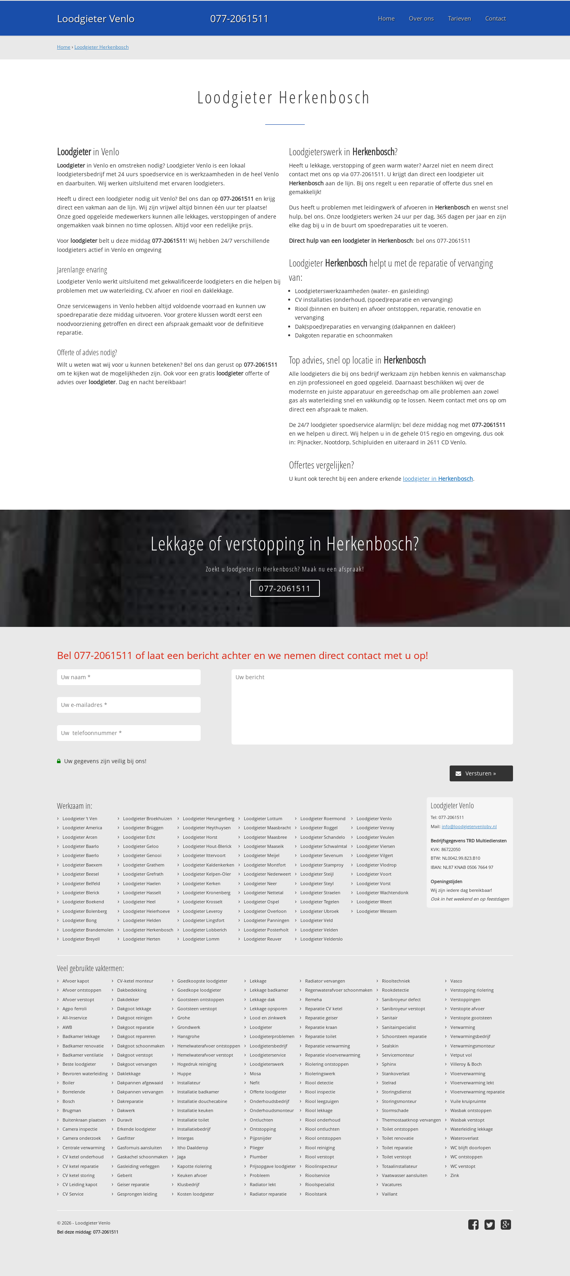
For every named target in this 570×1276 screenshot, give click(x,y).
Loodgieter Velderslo (321, 939)
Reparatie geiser (321, 1018)
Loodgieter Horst (200, 837)
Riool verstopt (319, 1157)
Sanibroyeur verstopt (403, 1008)
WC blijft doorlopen (470, 1147)
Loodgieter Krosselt (202, 902)
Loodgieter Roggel (319, 827)
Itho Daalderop (192, 1147)
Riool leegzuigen (322, 1101)
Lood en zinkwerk (268, 1018)
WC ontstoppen (466, 1157)
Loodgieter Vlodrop (377, 865)
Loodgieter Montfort (265, 865)
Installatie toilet (193, 1120)
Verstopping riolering (472, 990)
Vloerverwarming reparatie (477, 1092)
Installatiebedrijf (194, 1129)
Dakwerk (126, 1110)
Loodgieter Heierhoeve (146, 911)
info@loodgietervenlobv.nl (469, 826)
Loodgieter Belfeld (81, 883)
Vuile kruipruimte (468, 1101)
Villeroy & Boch (466, 1064)
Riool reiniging (320, 1147)
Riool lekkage (318, 1110)
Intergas (185, 1138)
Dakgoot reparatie (135, 1027)
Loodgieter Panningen (266, 920)
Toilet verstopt (396, 1157)
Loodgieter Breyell (81, 939)
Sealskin (390, 1046)
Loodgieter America (82, 827)
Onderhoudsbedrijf (269, 1101)
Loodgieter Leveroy (202, 911)
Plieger (257, 1147)
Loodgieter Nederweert (267, 874)
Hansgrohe (188, 1036)
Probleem (260, 1175)
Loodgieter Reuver (262, 939)
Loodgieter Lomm (201, 939)
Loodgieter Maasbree (265, 837)
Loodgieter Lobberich (205, 930)
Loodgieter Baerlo (81, 855)
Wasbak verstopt (467, 1120)
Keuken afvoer (192, 1175)
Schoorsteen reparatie (404, 1036)
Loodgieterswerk (267, 1064)
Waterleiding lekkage (471, 1129)
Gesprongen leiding (137, 1194)
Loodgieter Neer (260, 883)
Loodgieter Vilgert (375, 855)
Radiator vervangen (325, 981)
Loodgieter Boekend (83, 902)
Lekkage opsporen (268, 1008)
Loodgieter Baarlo (81, 846)
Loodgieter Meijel (261, 855)
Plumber (258, 1157)
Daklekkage (129, 1073)
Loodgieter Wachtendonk (382, 892)
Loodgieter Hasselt (142, 892)
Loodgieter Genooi (142, 855)
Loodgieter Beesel (81, 874)
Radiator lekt (263, 1184)
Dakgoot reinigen (134, 1018)
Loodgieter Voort (374, 874)
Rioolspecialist (319, 1184)
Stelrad (389, 1083)
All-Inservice (75, 1018)
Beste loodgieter (79, 1064)
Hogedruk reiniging (197, 1064)
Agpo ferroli (75, 1008)
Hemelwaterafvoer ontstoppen (208, 1046)
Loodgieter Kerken (201, 883)
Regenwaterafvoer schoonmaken (338, 990)
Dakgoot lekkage (134, 1008)
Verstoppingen (465, 999)
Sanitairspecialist (399, 1027)
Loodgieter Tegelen (319, 902)
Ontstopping (263, 1129)
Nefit (255, 1083)
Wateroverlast (464, 1138)
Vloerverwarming (467, 1073)
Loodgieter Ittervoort (204, 855)
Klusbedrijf (188, 1184)
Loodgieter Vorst (374, 883)
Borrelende (74, 1092)
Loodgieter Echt (139, 837)
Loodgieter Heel (139, 902)
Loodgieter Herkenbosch (101, 47)
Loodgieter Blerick (81, 892)
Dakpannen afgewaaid (140, 1083)
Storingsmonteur (399, 1101)
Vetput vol (461, 1055)
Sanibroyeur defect (401, 999)
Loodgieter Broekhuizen (147, 818)
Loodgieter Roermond (323, 818)
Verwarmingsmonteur (472, 1046)
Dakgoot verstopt (135, 1055)
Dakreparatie (130, 1101)
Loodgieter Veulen (375, 837)
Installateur (188, 1083)
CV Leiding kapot (80, 1184)
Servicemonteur (398, 1055)
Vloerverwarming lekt (472, 1083)
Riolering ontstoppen (327, 1064)
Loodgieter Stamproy (322, 865)
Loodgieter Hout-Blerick (207, 846)
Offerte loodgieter (268, 1092)
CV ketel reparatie (81, 1166)
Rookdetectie (395, 990)
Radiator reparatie (268, 1194)
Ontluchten (261, 1120)
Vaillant (389, 1194)
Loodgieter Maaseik (264, 846)
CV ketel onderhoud (83, 1157)
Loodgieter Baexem (82, 865)
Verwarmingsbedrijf (470, 1036)
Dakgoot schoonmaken (141, 1046)
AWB (67, 1027)
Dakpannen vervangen (140, 1092)
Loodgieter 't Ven (80, 818)
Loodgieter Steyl (317, 883)
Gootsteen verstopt (197, 1008)
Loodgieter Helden (142, 920)
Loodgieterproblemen (272, 1036)
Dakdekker (128, 999)
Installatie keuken (195, 1110)
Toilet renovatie (398, 1138)
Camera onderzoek (82, 1138)
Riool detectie (319, 1083)
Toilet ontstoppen (400, 1129)
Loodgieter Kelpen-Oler (207, 874)
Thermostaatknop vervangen (411, 1120)
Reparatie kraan (321, 1027)
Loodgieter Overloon (265, 911)
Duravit (124, 1120)
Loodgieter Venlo (96, 18)
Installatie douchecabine (202, 1101)
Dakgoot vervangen (137, 1064)
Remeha (313, 999)
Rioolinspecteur (321, 1166)
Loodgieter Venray (375, 827)
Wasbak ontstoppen (471, 1110)
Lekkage (258, 981)
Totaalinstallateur (399, 1166)
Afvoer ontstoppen (82, 990)
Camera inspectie (80, 1129)
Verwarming (462, 1027)
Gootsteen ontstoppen (200, 999)
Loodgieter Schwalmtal (323, 846)
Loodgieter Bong (80, 920)
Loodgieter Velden (319, 930)
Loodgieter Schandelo (322, 837)
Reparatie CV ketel (323, 1008)
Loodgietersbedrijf (268, 1046)
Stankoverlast (396, 1073)
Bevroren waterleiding (85, 1073)
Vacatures (392, 1184)
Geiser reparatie (133, 1184)
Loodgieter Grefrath (143, 874)
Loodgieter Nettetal (263, 892)
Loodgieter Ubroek (319, 911)
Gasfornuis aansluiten (139, 1147)
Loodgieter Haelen (142, 883)
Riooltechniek (396, 981)
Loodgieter (261, 1027)
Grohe (183, 1018)
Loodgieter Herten (141, 939)
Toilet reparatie (397, 1147)
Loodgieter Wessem (377, 911)
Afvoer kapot (76, 981)
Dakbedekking (131, 990)
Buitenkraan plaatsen (84, 1120)
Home (63, 47)
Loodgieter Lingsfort (203, 920)
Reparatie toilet (320, 1036)
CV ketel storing (79, 1175)
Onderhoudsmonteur (272, 1110)
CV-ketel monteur (135, 981)
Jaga (181, 1157)
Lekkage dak (262, 999)
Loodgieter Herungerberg (208, 818)
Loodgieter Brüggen (143, 827)
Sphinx (389, 1064)
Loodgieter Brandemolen (88, 930)
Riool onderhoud (322, 1120)
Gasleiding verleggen (138, 1166)
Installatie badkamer (198, 1092)
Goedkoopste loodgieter (202, 981)
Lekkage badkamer (269, 990)
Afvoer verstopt (78, 999)
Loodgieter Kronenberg (206, 892)
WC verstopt (462, 1166)
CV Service (73, 1194)
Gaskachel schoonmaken (142, 1157)
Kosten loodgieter (195, 1194)
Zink (454, 1175)
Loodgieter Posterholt (266, 930)
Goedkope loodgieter (199, 990)
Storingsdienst (396, 1092)
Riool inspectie (320, 1092)
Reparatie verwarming (327, 1046)
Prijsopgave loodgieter (273, 1166)
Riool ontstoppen (323, 1138)
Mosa (255, 1073)
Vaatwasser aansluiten (405, 1175)
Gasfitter (126, 1138)
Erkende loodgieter (136, 1129)
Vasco (456, 981)
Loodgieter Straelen (320, 892)
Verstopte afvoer (467, 1008)
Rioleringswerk (320, 1073)
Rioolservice (317, 1175)
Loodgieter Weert (374, 902)
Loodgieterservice (268, 1055)
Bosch (69, 1101)
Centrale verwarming (84, 1147)
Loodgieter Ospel (261, 902)
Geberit (124, 1175)
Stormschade (395, 1110)
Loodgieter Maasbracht (267, 827)
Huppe (184, 1073)
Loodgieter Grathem (143, 865)
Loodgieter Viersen (376, 846)
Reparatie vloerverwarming (332, 1055)
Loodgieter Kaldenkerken (208, 865)
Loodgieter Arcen (80, 837)
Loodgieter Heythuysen (207, 827)
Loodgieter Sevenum (321, 855)
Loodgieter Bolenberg (85, 911)
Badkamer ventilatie (83, 1055)
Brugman (72, 1110)
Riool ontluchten (322, 1129)
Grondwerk (188, 1027)
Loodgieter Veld (316, 920)
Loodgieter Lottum (263, 818)
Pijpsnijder (261, 1138)
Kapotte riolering (194, 1166)
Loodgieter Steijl (317, 874)
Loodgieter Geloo (141, 846)
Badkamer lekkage (81, 1036)
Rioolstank (316, 1194)
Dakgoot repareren (136, 1036)
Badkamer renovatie (83, 1046)
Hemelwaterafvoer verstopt (205, 1055)
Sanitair (389, 1018)
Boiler (68, 1083)
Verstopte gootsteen (471, 1018)
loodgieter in (438, 478)
